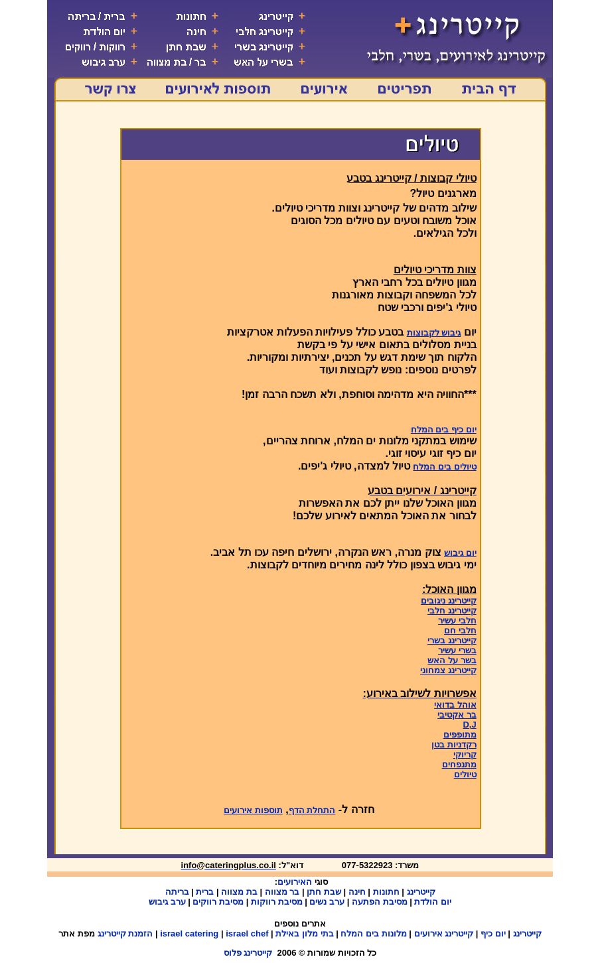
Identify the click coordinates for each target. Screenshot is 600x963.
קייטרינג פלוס (248, 953)
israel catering (189, 933)
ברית (205, 892)
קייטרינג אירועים (444, 933)
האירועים (294, 882)
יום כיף (493, 933)
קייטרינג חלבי (452, 610)
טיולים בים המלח (444, 467)
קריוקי (465, 754)
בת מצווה (239, 892)
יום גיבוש (460, 553)
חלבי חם (460, 630)
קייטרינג (421, 892)
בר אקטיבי (457, 715)
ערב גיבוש (167, 902)
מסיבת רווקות (277, 902)
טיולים (465, 774)
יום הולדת (432, 902)
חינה (357, 892)
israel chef (247, 933)
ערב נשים (326, 902)
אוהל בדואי (455, 705)
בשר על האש (451, 660)
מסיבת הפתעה (380, 902)
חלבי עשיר (457, 620)
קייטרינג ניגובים (449, 601)
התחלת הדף (312, 810)
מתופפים (460, 734)
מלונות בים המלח (373, 933)
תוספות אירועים (253, 810)
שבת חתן (324, 892)
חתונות (386, 892)
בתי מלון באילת (304, 933)
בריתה (177, 892)
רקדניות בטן (454, 744)
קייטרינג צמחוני (448, 670)
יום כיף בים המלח (444, 429)
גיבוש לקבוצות (434, 333)
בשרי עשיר (457, 650)
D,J (469, 725)
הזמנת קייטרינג (125, 933)
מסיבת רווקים (218, 902)
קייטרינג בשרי (452, 640)
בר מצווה (282, 892)
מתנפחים (459, 764)
